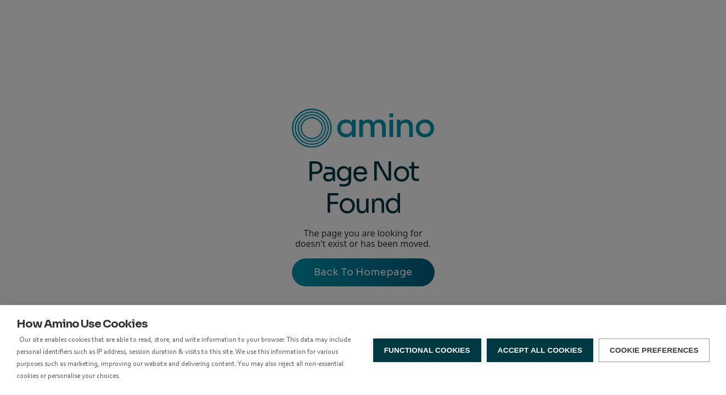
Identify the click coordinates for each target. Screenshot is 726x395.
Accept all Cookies (540, 350)
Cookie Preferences (654, 350)
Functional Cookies (427, 350)
